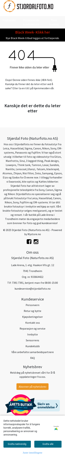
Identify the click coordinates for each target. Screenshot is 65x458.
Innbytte (32, 334)
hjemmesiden (42, 88)
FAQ (32, 358)
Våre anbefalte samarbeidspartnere (32, 352)
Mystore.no (34, 234)
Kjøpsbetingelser (32, 316)
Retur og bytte (32, 311)
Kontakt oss (32, 322)
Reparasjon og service (32, 328)
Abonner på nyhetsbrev (32, 386)
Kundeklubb (32, 346)
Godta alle (47, 444)
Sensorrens (32, 340)
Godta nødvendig (17, 444)
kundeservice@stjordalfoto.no (33, 288)
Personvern (32, 305)
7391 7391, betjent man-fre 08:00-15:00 (35, 282)
